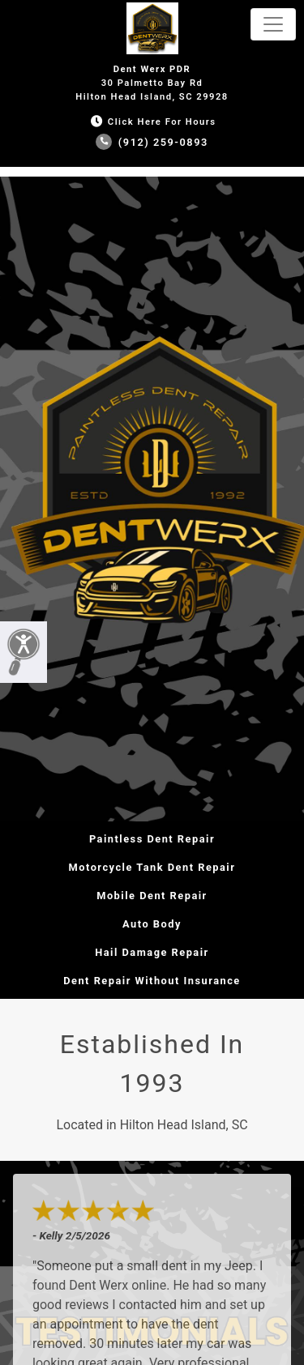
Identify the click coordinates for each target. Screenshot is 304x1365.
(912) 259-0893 (152, 142)
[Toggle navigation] (273, 24)
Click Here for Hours (152, 122)
